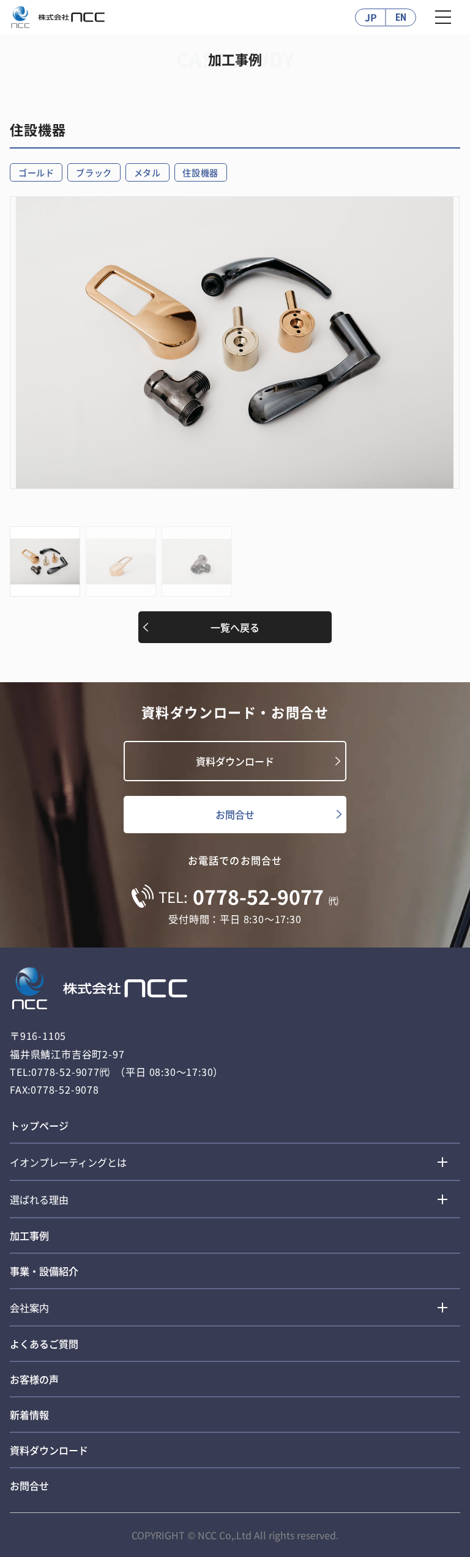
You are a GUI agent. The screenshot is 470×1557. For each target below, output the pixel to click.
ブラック (94, 172)
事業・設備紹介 (44, 1271)
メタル (147, 172)
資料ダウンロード (235, 761)
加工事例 (29, 1235)
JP (371, 17)
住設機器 (200, 172)
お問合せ (235, 814)
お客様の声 (34, 1379)
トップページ (39, 1125)
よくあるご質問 (44, 1343)
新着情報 (29, 1414)
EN (400, 17)
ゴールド (36, 172)
